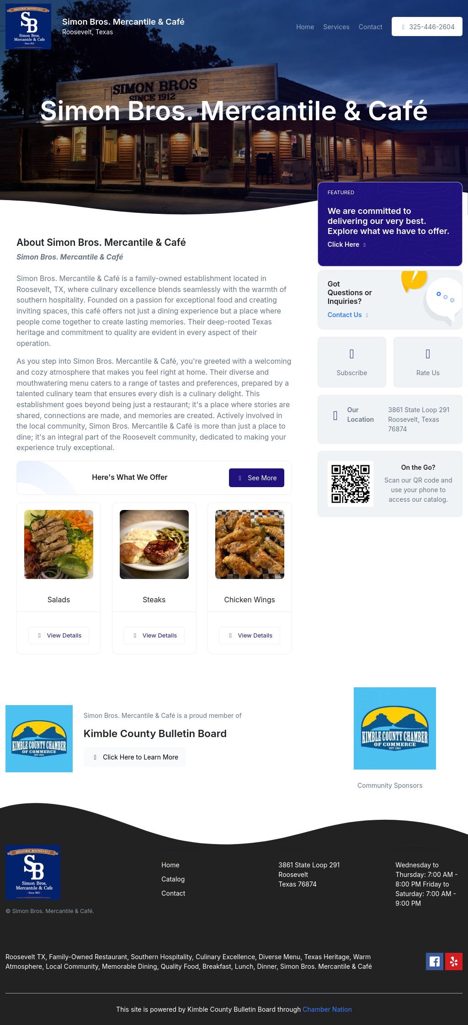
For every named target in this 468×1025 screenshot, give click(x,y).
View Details (59, 635)
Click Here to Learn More (135, 757)
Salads (59, 599)
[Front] (30, 26)
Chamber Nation (327, 1009)
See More (256, 478)
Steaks (154, 599)
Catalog (173, 879)
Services (336, 27)
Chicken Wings (249, 599)
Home (305, 27)
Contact (371, 27)
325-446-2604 (427, 27)
